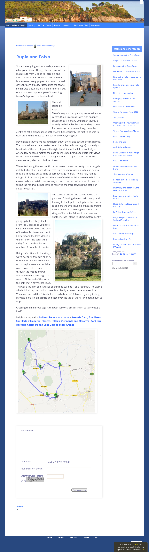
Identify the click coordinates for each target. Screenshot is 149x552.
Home (49, 537)
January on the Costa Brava (125, 66)
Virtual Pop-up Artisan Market (126, 131)
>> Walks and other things (43, 45)
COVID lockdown (120, 160)
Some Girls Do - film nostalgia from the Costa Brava (126, 154)
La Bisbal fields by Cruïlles (124, 212)
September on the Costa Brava (126, 55)
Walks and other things (15, 25)
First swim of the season (124, 106)
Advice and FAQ (81, 25)
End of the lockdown (122, 147)
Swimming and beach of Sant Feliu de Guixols (126, 189)
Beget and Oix (119, 142)
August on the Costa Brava (125, 60)
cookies (135, 544)
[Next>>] (133, 254)
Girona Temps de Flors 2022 (125, 112)
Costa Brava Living (23, 45)
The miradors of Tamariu (124, 174)
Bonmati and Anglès (122, 239)
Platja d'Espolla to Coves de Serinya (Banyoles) (125, 218)
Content (60, 537)
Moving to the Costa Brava (39, 25)
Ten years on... (119, 117)
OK (143, 549)
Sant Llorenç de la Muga (123, 233)
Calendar (73, 537)
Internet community (62, 25)
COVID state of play (121, 136)
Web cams (95, 25)
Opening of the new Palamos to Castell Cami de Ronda (126, 124)
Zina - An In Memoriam (123, 93)
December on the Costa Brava (126, 71)
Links (96, 537)
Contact (85, 537)
